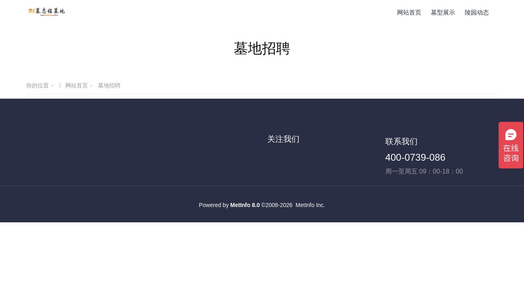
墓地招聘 (109, 85)
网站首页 (409, 12)
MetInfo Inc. (310, 205)
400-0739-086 (415, 157)
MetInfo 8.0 (245, 205)
